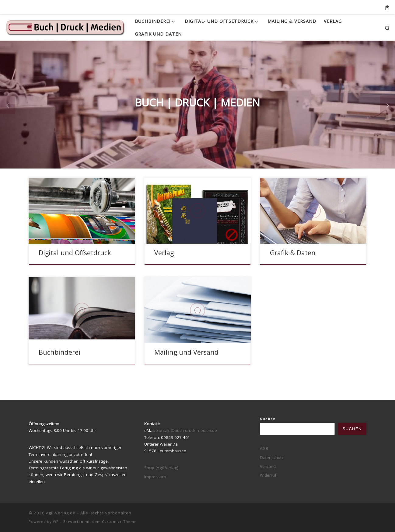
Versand (268, 466)
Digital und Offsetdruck (75, 252)
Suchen (268, 419)
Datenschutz (272, 457)
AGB (264, 448)
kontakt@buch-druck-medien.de (186, 430)
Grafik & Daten (293, 252)
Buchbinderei (59, 352)
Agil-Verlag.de (60, 513)
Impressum (155, 476)
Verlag (164, 252)
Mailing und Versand (186, 352)
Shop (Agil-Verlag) (161, 467)
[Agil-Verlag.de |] (65, 26)
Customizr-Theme (119, 521)
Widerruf (268, 475)
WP (56, 521)
